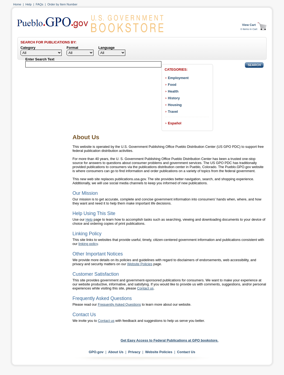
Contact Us (186, 352)
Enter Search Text (39, 59)
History (174, 98)
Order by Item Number (62, 4)
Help (28, 4)
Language (106, 48)
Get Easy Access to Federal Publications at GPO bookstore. (170, 340)
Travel (173, 112)
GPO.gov (96, 352)
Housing (175, 105)
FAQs (39, 4)
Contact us (145, 288)
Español (174, 123)
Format (72, 48)
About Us (115, 352)
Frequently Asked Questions (119, 304)
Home (17, 4)
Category (27, 48)
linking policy (88, 244)
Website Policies (140, 264)
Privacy (134, 352)
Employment (178, 78)
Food (172, 85)
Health (173, 91)
